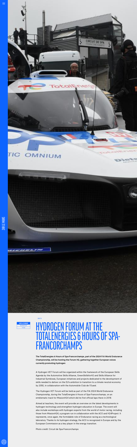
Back (39, 318)
